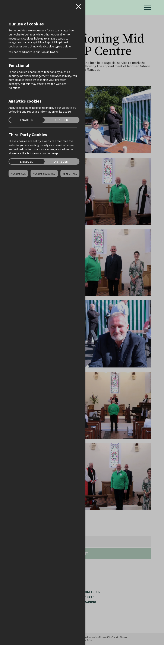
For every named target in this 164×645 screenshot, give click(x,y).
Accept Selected (44, 173)
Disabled (61, 120)
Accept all (18, 173)
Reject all (70, 173)
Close (78, 5)
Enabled (27, 120)
